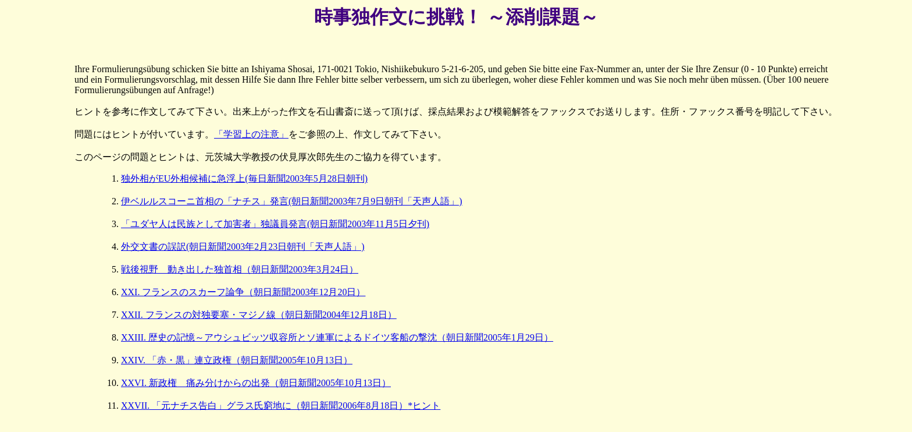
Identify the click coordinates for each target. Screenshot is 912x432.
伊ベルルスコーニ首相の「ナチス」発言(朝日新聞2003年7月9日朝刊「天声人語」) (291, 201)
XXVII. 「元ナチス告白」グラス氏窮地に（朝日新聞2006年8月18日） (264, 405)
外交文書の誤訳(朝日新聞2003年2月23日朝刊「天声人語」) (243, 247)
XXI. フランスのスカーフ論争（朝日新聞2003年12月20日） (243, 292)
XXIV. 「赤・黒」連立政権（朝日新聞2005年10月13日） (236, 360)
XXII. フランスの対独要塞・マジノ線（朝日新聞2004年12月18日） (259, 315)
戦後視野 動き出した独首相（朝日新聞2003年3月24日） (239, 269)
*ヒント (424, 405)
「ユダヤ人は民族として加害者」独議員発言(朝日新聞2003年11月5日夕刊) (275, 224)
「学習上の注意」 (251, 134)
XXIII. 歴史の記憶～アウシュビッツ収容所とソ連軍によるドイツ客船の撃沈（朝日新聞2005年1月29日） (337, 337)
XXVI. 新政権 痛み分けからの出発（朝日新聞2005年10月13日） (256, 383)
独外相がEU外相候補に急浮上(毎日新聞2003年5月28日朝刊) (244, 178)
